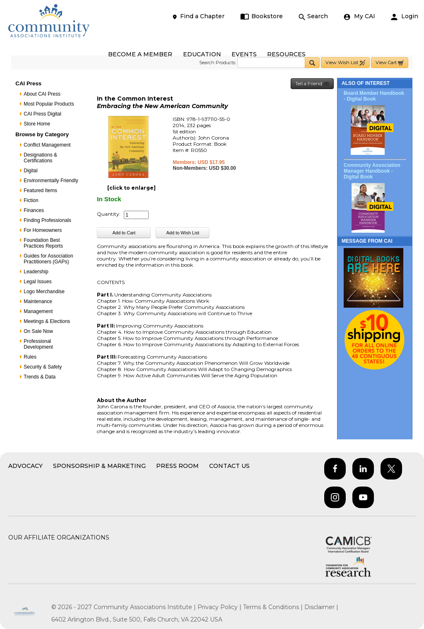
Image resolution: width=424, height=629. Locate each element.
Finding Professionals (47, 220)
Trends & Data (39, 377)
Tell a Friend (312, 84)
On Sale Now (38, 331)
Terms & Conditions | (273, 607)
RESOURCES (286, 54)
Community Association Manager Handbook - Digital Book (372, 171)
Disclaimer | (321, 607)
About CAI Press (42, 94)
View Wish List (345, 63)
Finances (34, 210)
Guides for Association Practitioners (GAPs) (48, 259)
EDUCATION (202, 54)
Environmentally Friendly (51, 180)
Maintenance (38, 301)
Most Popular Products (49, 104)
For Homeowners (43, 230)
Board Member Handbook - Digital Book (374, 96)
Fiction (31, 200)
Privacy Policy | (220, 607)
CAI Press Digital (42, 114)
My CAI (359, 16)
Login (404, 16)
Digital (30, 171)
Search (313, 16)
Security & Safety (43, 367)
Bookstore (261, 16)
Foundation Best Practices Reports (43, 243)
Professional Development (38, 344)
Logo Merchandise (44, 291)
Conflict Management (47, 145)
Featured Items (40, 190)
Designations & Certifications (40, 158)
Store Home (37, 124)
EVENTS (244, 54)
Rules (30, 357)
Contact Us (229, 466)
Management (38, 311)
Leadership (36, 272)
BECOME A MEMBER (140, 54)
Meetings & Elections (47, 321)
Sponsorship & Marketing (99, 466)
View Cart (390, 63)
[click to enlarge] (131, 188)
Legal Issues (37, 281)
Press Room (177, 466)
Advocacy (25, 466)
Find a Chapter (197, 16)
